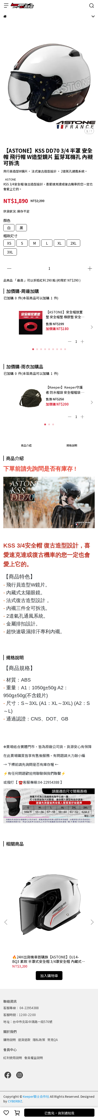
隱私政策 (39, 1039)
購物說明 (9, 1039)
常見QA (52, 1039)
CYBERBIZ (15, 1101)
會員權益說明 (33, 1057)
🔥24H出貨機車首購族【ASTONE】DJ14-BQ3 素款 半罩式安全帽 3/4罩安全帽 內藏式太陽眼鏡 (48, 959)
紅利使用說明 (12, 1057)
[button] (92, 327)
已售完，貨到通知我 (59, 1113)
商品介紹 (26, 445)
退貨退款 (24, 1039)
